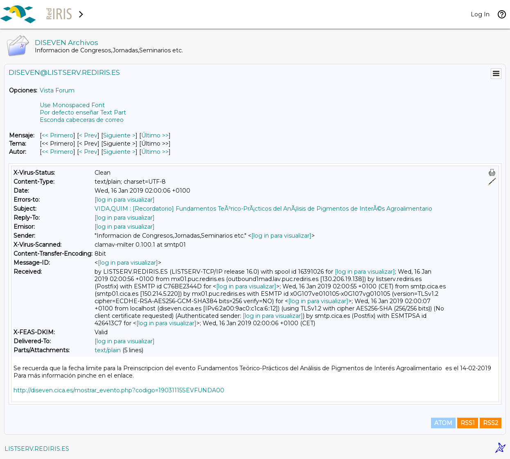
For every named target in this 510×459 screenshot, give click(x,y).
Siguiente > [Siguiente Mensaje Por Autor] (119, 151)
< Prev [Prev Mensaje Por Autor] (88, 151)
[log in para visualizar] (125, 199)
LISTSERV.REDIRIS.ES (37, 448)
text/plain (108, 350)
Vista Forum (57, 90)
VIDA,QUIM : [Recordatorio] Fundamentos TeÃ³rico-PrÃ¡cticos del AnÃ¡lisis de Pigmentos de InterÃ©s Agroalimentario (263, 208)
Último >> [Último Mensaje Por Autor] (155, 151)
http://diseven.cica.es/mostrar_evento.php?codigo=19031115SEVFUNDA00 (119, 390)
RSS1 (467, 423)
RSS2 (490, 423)
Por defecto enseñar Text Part (83, 112)
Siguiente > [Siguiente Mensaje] (119, 135)
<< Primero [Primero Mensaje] (57, 135)
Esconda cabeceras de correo (82, 120)
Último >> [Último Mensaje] (155, 135)
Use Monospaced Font (72, 105)
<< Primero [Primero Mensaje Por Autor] (57, 151)
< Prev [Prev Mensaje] (88, 135)
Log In (480, 14)
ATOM (443, 423)
